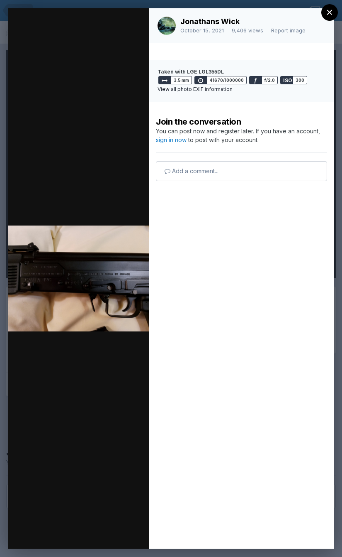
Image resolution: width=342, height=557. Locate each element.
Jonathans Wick (210, 21)
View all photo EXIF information (195, 89)
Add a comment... (191, 170)
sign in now (171, 139)
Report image (288, 30)
